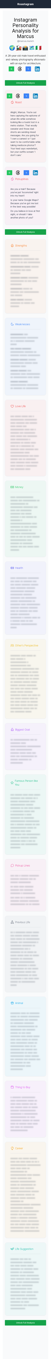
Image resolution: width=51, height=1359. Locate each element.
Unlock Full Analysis (25, 83)
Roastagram (25, 4)
